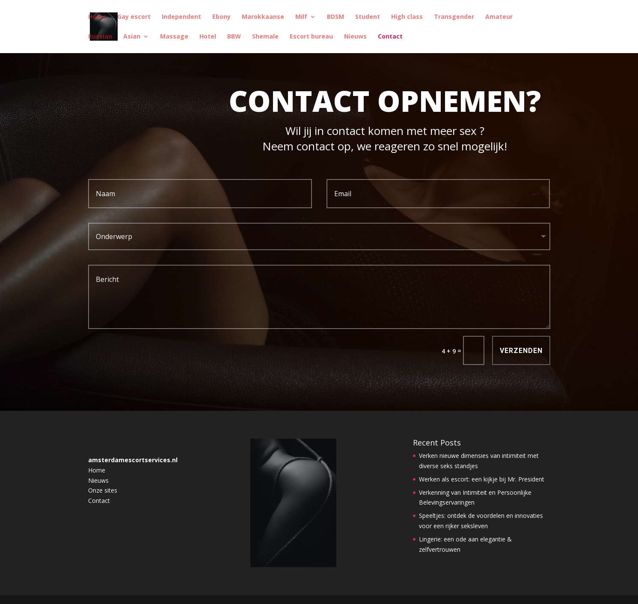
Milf (301, 17)
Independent (181, 17)
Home (97, 17)
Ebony (221, 17)
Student (367, 17)
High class (407, 17)
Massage (174, 36)
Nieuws (355, 36)
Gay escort (134, 17)
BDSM (335, 17)
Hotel (207, 36)
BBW (234, 36)
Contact (390, 36)
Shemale (265, 36)
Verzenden (521, 351)
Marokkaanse (263, 17)
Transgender (454, 17)
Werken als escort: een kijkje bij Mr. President (481, 479)
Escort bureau (311, 36)
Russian (100, 36)
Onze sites (102, 490)
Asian (131, 36)
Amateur (499, 17)
